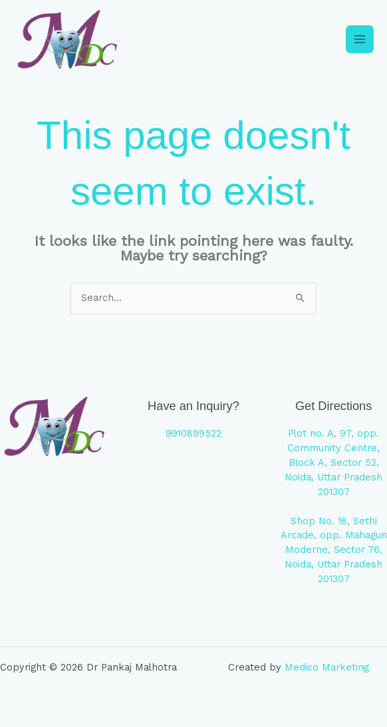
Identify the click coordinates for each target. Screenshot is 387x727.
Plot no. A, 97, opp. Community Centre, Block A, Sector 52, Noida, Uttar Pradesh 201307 (333, 462)
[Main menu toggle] (360, 39)
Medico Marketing (327, 667)
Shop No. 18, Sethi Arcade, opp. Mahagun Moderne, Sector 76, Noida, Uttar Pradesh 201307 (334, 550)
